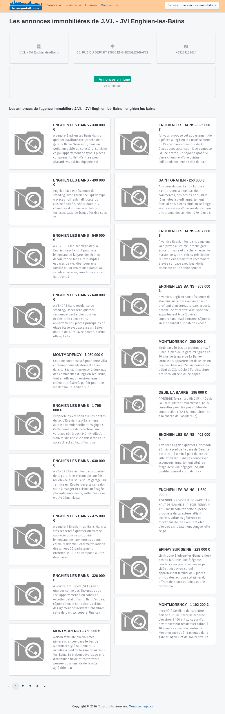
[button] (54, 5)
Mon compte (110, 5)
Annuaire (91, 5)
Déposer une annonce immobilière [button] (192, 5)
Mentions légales (141, 706)
